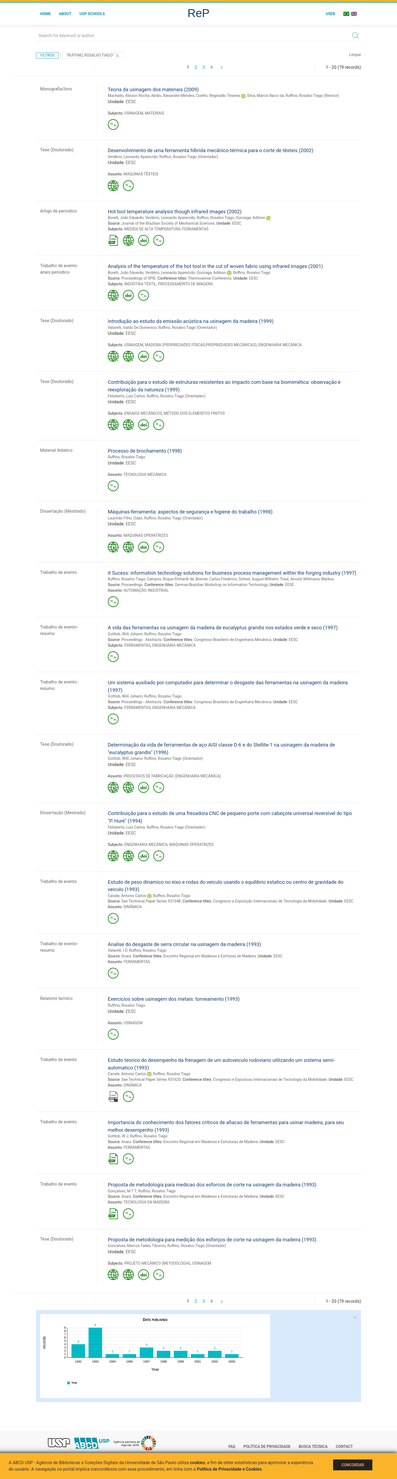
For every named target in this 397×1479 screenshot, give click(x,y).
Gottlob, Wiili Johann (125, 634)
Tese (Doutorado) (57, 149)
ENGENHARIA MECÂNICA (279, 345)
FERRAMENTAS (195, 229)
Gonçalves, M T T (122, 1191)
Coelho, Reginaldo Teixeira (218, 95)
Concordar (352, 1465)
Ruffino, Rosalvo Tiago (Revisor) (312, 95)
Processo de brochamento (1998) (145, 451)
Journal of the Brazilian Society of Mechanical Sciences (167, 223)
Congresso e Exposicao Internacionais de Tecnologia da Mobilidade (270, 1079)
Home (45, 14)
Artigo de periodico (58, 211)
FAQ (232, 1446)
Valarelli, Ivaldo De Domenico (132, 327)
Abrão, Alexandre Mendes (172, 95)
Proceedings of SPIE (138, 278)
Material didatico (56, 450)
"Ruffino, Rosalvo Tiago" (93, 55)
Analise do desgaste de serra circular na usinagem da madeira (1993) (184, 944)
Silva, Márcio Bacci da (265, 95)
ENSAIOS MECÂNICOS (143, 413)
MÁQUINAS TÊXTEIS (140, 174)
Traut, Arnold (290, 579)
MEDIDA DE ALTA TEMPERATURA (152, 229)
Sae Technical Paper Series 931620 (151, 1079)
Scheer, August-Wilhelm (258, 579)
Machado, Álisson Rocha (128, 95)
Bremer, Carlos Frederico (216, 579)
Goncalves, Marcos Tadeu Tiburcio (136, 1246)
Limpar (355, 55)
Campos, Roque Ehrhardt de (170, 579)
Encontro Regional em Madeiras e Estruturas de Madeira (210, 1142)
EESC (131, 101)
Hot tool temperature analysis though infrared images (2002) (175, 211)
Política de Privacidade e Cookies (229, 1469)
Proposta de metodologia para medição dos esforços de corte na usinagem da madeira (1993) (212, 1239)
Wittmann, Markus (318, 579)
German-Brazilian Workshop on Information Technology (221, 585)
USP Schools (92, 14)
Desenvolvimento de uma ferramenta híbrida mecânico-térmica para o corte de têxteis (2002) (210, 150)
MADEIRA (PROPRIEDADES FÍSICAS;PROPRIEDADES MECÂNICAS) (200, 345)
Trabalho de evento (58, 572)
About (65, 14)
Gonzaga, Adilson (250, 217)
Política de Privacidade (267, 1446)
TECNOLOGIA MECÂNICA (144, 474)
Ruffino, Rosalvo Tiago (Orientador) (188, 157)
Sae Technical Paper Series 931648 (151, 901)
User (330, 14)
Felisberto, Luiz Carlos (126, 396)
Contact (344, 1446)
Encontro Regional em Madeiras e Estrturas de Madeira (209, 956)
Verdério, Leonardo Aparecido (133, 157)
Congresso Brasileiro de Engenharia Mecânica (232, 639)
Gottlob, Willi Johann (125, 758)
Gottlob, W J (118, 1136)
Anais (126, 956)
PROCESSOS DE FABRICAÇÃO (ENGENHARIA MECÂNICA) (172, 776)
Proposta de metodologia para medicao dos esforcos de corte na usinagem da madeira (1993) (212, 1184)
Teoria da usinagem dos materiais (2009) (153, 89)
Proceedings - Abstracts (141, 639)
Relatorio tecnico (56, 998)
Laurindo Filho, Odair (125, 518)
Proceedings (131, 585)
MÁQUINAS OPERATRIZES (145, 535)
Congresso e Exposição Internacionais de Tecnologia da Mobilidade (270, 901)
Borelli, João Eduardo (126, 217)
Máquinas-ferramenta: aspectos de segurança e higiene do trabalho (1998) (190, 512)
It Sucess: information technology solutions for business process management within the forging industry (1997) (232, 573)
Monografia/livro (56, 88)
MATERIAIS (154, 113)
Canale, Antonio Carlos (127, 896)
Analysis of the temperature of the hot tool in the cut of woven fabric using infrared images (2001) (215, 266)
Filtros (47, 55)
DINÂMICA (132, 907)
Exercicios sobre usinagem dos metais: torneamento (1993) (174, 999)
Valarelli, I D (117, 950)
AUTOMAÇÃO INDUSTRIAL (146, 590)
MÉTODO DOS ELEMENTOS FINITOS (194, 413)
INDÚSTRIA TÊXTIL (140, 284)
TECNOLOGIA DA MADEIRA (146, 1202)
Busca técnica (313, 1446)
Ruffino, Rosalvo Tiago (215, 217)
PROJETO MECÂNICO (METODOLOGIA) (157, 1263)
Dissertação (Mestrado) (63, 511)
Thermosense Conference (209, 278)
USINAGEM (133, 113)
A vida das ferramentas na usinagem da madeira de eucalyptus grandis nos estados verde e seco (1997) (223, 627)
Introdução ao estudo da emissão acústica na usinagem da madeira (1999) (191, 321)
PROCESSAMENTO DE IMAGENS (185, 284)
